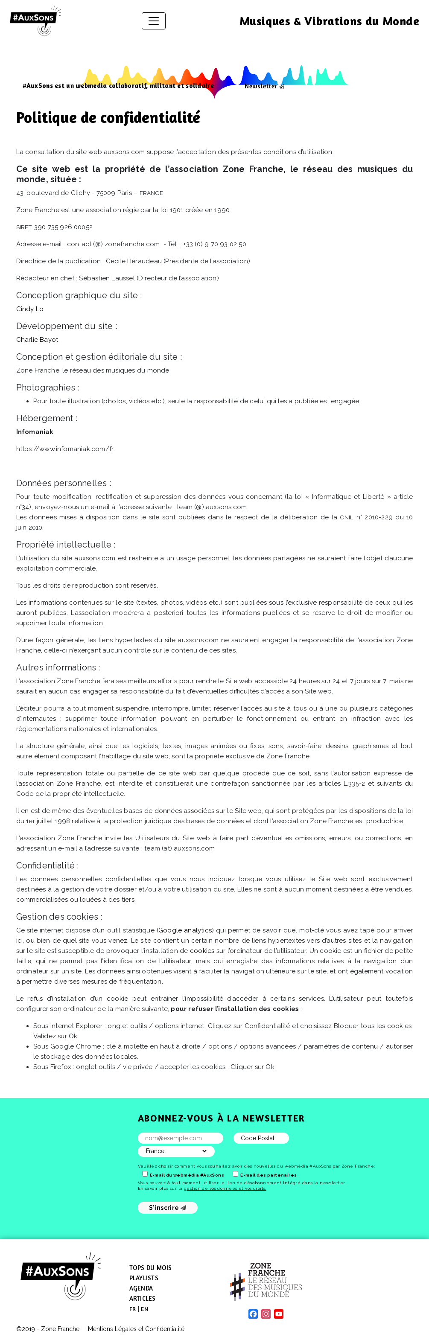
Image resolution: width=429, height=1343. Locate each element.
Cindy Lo (30, 309)
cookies (202, 951)
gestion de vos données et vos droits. (225, 1188)
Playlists (143, 1278)
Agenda (141, 1288)
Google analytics (185, 930)
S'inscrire (167, 1207)
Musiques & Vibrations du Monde (329, 21)
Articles (142, 1298)
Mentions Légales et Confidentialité (136, 1329)
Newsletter (261, 86)
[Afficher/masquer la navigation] (154, 20)
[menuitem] (132, 1309)
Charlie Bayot (37, 340)
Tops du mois (150, 1268)
